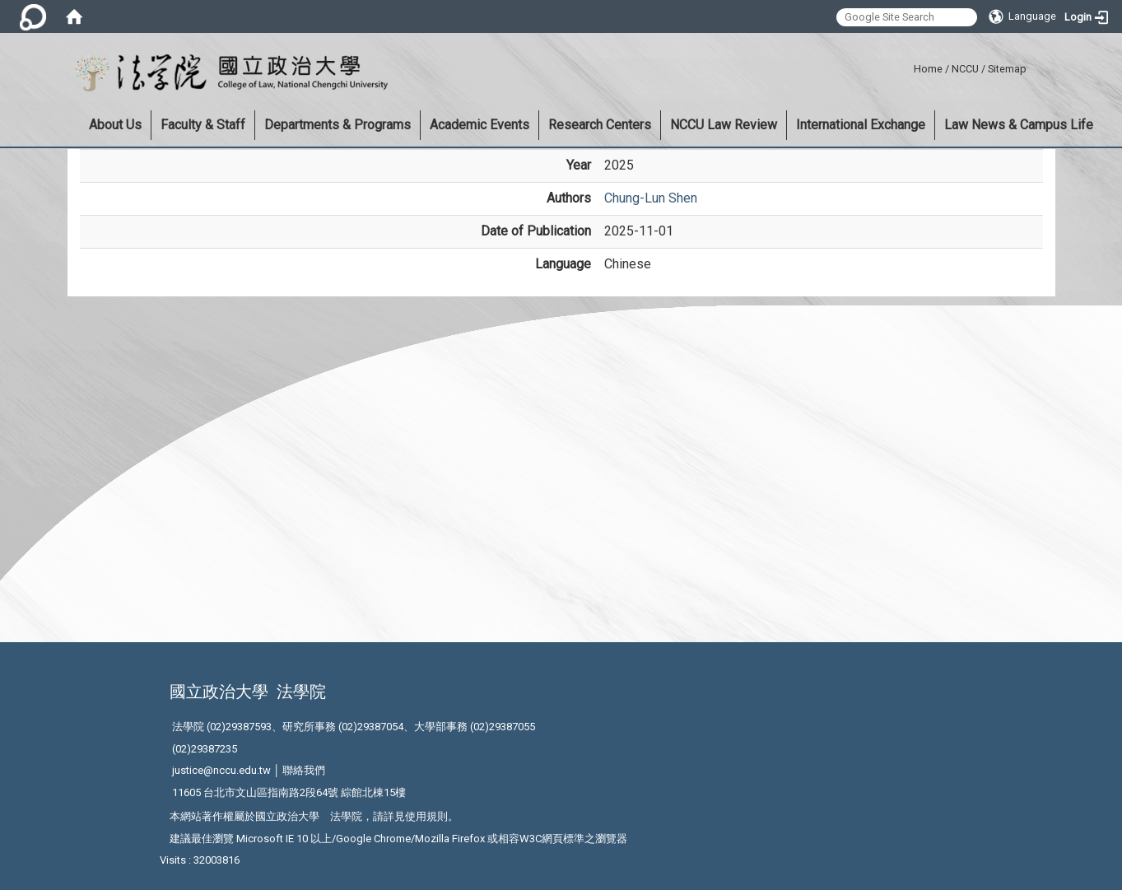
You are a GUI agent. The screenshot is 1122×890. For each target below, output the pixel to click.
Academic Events (479, 125)
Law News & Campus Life (1018, 125)
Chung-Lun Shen (650, 198)
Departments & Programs (337, 125)
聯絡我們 (303, 770)
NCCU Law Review (723, 125)
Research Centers (599, 125)
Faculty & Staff (203, 125)
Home (928, 69)
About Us (115, 125)
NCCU (965, 69)
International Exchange (860, 125)
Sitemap (1007, 69)
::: (907, 66)
